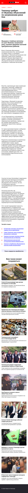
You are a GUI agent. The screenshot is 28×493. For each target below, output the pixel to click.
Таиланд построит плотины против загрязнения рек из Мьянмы (14, 237)
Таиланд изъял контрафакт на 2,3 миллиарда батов (9, 338)
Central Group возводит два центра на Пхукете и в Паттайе (12, 282)
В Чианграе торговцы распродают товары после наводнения (14, 229)
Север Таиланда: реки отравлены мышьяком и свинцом (13, 233)
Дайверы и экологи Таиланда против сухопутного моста (12, 448)
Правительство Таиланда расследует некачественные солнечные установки (13, 310)
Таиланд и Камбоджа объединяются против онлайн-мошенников (14, 244)
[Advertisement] (14, 74)
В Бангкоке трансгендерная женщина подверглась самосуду (13, 475)
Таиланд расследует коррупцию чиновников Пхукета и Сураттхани (12, 365)
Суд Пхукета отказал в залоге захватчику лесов (10, 393)
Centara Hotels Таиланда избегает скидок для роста (11, 420)
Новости (6, 28)
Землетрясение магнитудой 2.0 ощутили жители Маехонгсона (14, 240)
